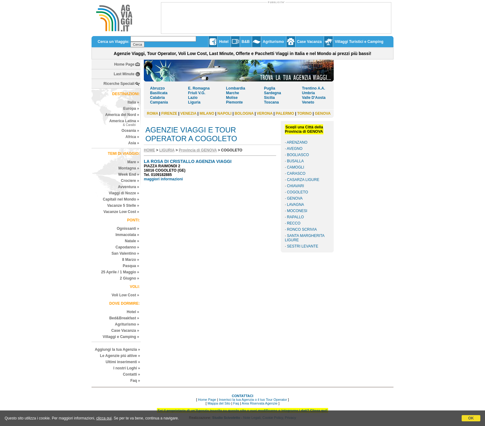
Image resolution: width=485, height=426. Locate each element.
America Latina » (124, 123)
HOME (149, 150)
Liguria (194, 102)
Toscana (271, 102)
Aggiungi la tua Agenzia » (117, 349)
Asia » (133, 143)
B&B (246, 41)
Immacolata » (127, 235)
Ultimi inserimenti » (123, 362)
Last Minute (124, 74)
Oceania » (130, 130)
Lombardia (235, 88)
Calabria (157, 97)
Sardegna (272, 93)
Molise (232, 97)
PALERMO (285, 113)
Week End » (128, 174)
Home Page (124, 64)
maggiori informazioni (163, 179)
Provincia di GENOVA (198, 150)
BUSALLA (295, 161)
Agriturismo (273, 41)
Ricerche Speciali (119, 83)
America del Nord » (122, 115)
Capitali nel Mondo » (121, 199)
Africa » (132, 137)
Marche (232, 93)
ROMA (152, 113)
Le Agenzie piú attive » (120, 356)
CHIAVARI (295, 186)
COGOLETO (297, 192)
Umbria (308, 93)
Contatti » (131, 374)
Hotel (223, 41)
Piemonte (234, 102)
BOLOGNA (244, 113)
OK (471, 418)
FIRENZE (169, 113)
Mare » (133, 162)
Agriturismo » (127, 324)
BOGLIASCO (298, 155)
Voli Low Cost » (125, 295)
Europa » (131, 108)
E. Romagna (199, 88)
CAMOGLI (295, 167)
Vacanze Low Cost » (121, 212)
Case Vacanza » (125, 330)
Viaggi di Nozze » (124, 193)
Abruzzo (157, 88)
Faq (236, 403)
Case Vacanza (309, 41)
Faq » (135, 380)
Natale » (132, 241)
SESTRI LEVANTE (302, 246)
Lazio (193, 97)
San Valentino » (125, 253)
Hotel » (133, 312)
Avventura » (128, 187)
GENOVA (323, 113)
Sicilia (269, 97)
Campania (159, 102)
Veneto (308, 102)
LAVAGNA (295, 204)
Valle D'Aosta (314, 97)
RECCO (293, 223)
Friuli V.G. (196, 93)
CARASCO (296, 173)
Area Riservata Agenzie (259, 403)
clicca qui (103, 418)
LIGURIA (167, 150)
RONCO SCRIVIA (302, 229)
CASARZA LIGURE (303, 180)
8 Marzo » (130, 259)
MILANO (207, 113)
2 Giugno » (129, 278)
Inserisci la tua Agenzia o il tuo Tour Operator (253, 399)
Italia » (133, 102)
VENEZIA (188, 113)
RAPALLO (295, 217)
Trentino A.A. (313, 88)
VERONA (265, 113)
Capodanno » (127, 247)
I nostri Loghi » (126, 368)
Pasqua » (131, 266)
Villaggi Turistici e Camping (359, 41)
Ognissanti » (128, 228)
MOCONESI (297, 211)
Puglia (269, 88)
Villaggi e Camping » (121, 337)
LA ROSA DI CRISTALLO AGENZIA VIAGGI (188, 161)
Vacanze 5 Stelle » (123, 205)
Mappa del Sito (219, 403)
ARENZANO (297, 142)
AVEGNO (294, 148)
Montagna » (128, 168)
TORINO (304, 113)
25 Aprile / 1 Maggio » (120, 272)
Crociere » (130, 180)
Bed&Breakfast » (124, 318)
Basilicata (158, 93)
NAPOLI (224, 113)
